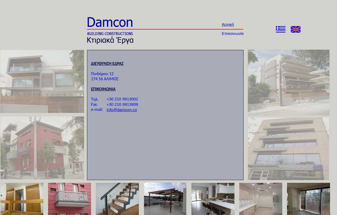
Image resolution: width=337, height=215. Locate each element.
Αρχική (228, 24)
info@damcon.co (122, 109)
